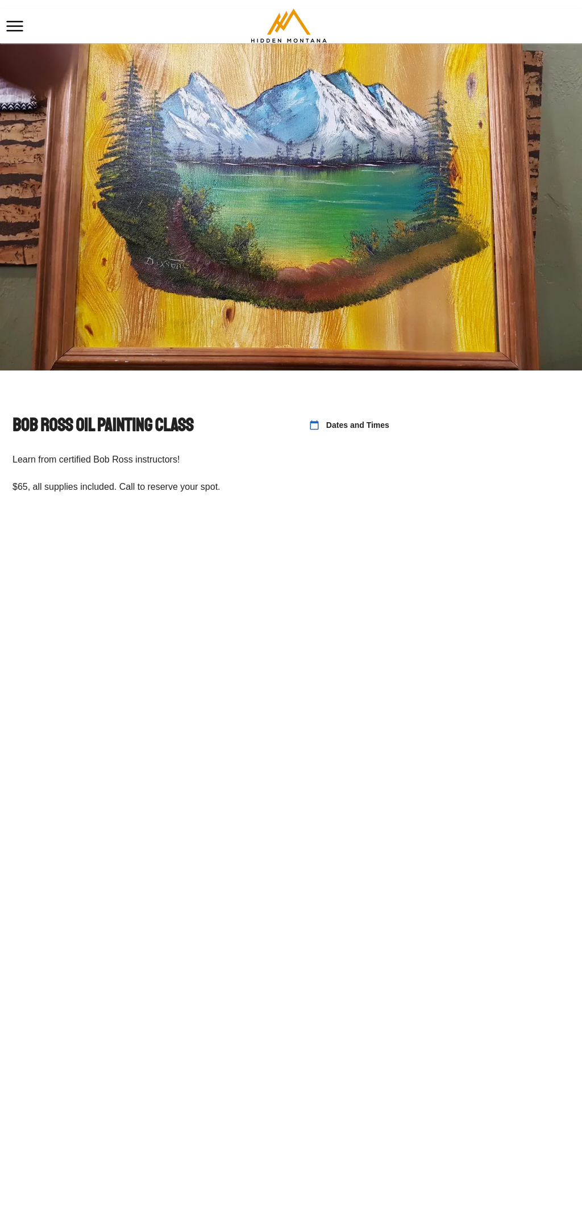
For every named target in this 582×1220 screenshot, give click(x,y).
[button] (15, 26)
